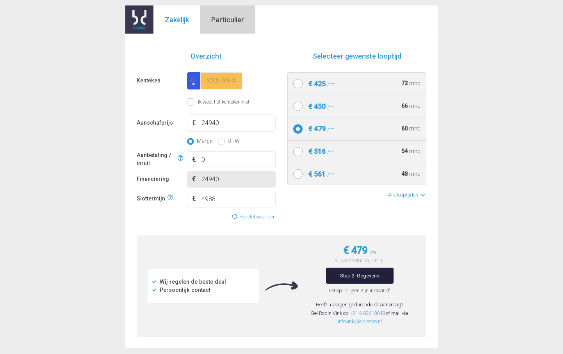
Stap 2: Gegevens (359, 276)
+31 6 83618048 (367, 313)
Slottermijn (151, 198)
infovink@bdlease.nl (360, 321)
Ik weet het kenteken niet (196, 102)
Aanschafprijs (155, 123)
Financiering (153, 179)
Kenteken (148, 80)
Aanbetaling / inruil (156, 159)
